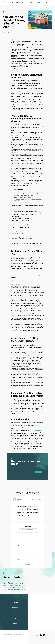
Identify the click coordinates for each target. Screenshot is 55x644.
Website (19, 554)
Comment (19, 537)
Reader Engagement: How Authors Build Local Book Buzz (13, 583)
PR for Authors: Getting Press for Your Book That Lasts (13, 587)
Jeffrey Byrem (20, 499)
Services (11, 2)
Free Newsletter (39, 2)
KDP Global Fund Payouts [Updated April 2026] (11, 585)
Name (18, 545)
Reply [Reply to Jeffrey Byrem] (15, 519)
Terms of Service (10, 639)
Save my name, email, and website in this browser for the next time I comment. (27, 560)
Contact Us (15, 613)
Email (18, 550)
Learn (26, 2)
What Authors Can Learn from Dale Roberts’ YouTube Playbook (14, 589)
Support (15, 618)
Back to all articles (6, 8)
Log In (47, 2)
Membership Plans (19, 2)
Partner (15, 624)
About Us (32, 2)
